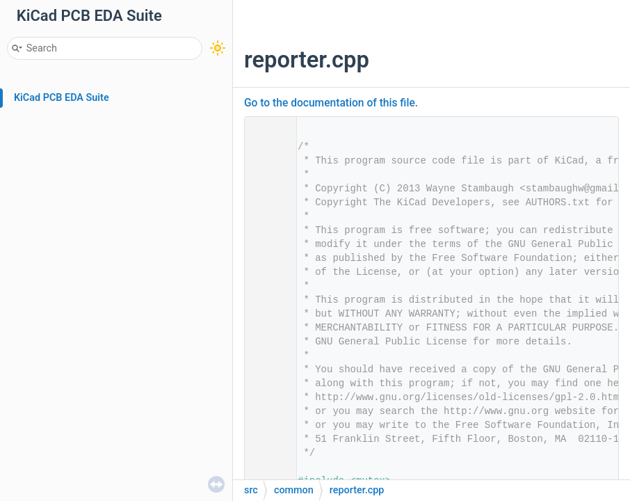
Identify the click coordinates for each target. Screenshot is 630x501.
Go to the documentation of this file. (331, 103)
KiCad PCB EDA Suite (61, 98)
